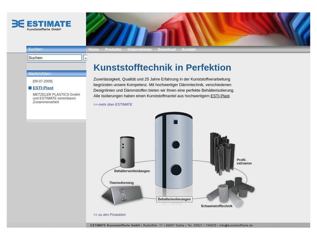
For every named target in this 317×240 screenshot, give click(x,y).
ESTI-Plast (43, 87)
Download (167, 49)
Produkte (113, 49)
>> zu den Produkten (109, 214)
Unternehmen (139, 49)
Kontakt (189, 49)
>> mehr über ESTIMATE (112, 104)
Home (94, 49)
